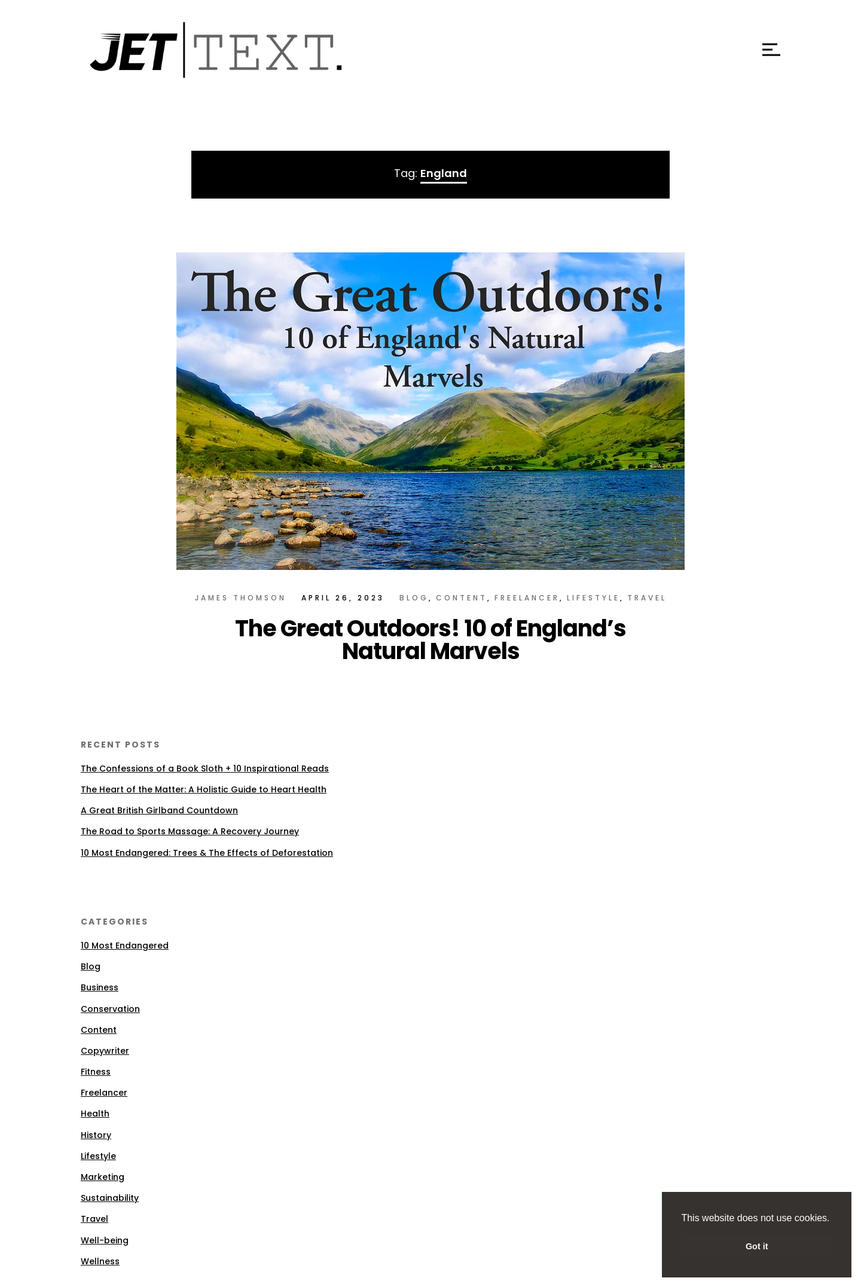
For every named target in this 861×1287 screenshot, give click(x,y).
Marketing (102, 1177)
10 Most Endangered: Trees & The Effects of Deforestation (207, 853)
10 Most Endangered (125, 945)
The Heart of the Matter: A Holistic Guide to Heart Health (203, 789)
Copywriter (105, 1051)
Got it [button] (757, 1246)
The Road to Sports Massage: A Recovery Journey (190, 831)
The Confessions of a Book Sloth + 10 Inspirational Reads (205, 768)
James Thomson (240, 598)
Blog (414, 598)
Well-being (105, 1240)
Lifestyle (593, 598)
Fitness (96, 1072)
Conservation (110, 1009)
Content (461, 598)
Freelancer (527, 598)
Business (99, 987)
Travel (647, 598)
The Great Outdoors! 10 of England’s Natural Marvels (430, 639)
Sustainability (110, 1198)
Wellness (100, 1261)
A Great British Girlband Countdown (159, 810)
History (96, 1135)
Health (95, 1114)
